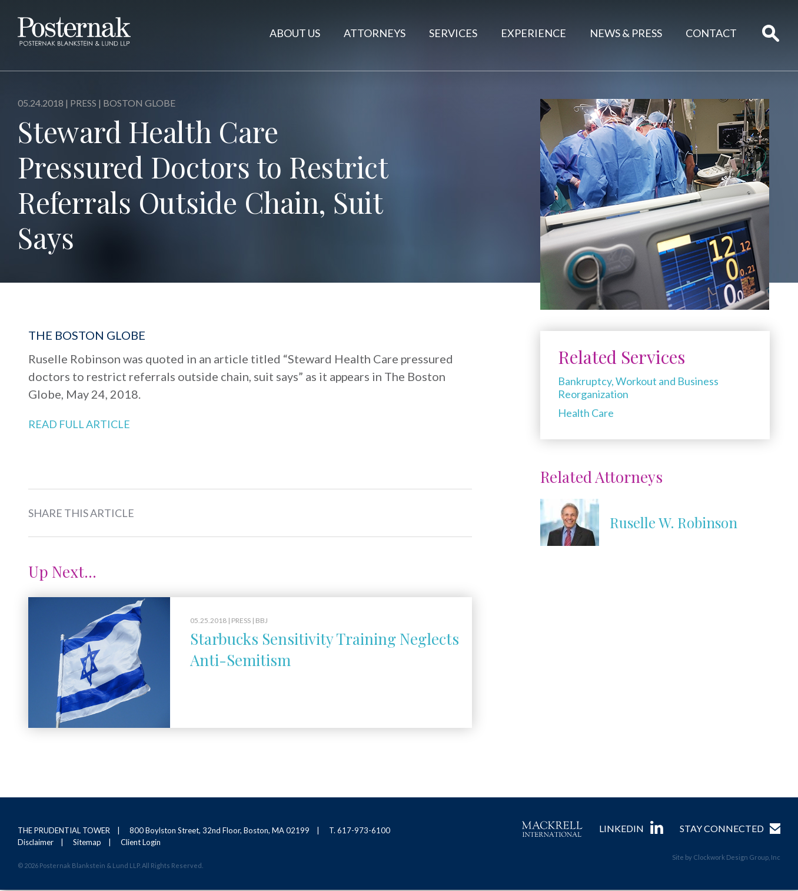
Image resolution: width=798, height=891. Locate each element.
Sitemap (87, 843)
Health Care (586, 412)
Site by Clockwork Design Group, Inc (726, 858)
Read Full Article (79, 424)
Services (453, 33)
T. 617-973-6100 (359, 831)
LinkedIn (621, 828)
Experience (533, 33)
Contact (711, 33)
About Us (295, 33)
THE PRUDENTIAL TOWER (64, 831)
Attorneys (374, 33)
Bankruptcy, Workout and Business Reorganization (638, 387)
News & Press (626, 33)
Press (83, 102)
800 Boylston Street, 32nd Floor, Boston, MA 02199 (219, 831)
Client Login (141, 843)
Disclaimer (36, 843)
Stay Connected (722, 828)
